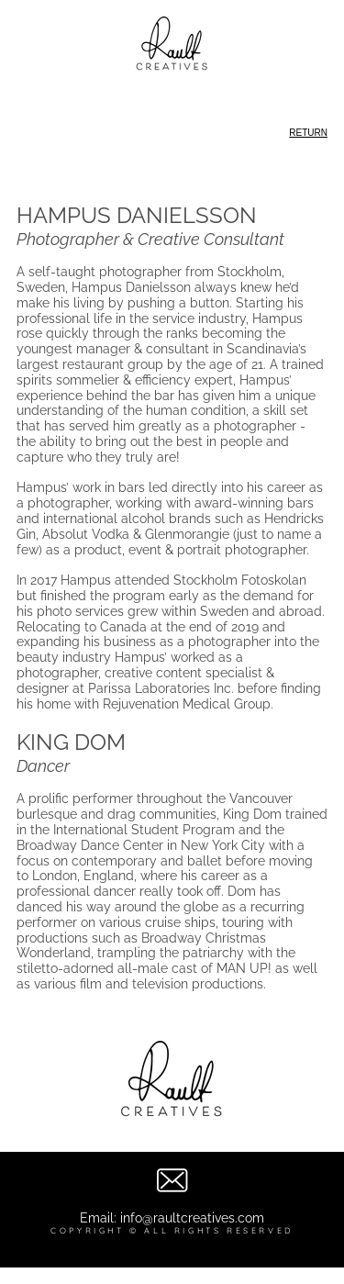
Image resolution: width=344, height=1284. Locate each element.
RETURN (308, 133)
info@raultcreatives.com (192, 1218)
